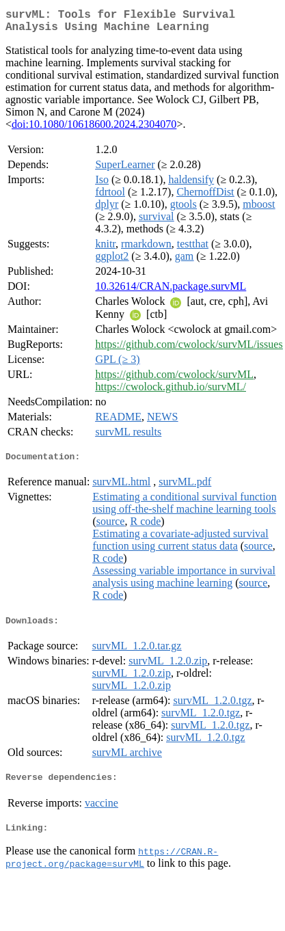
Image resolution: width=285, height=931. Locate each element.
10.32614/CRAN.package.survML (170, 291)
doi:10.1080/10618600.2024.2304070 (94, 129)
